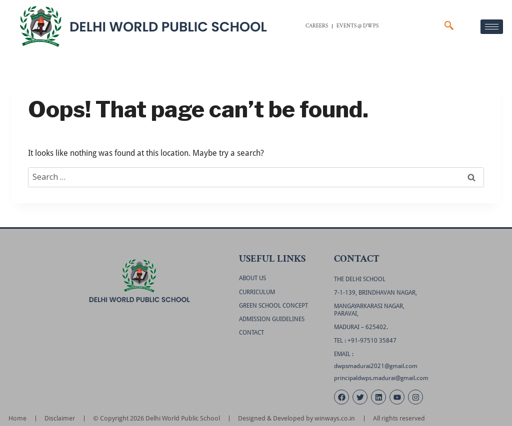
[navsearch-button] (449, 26)
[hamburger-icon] (491, 26)
